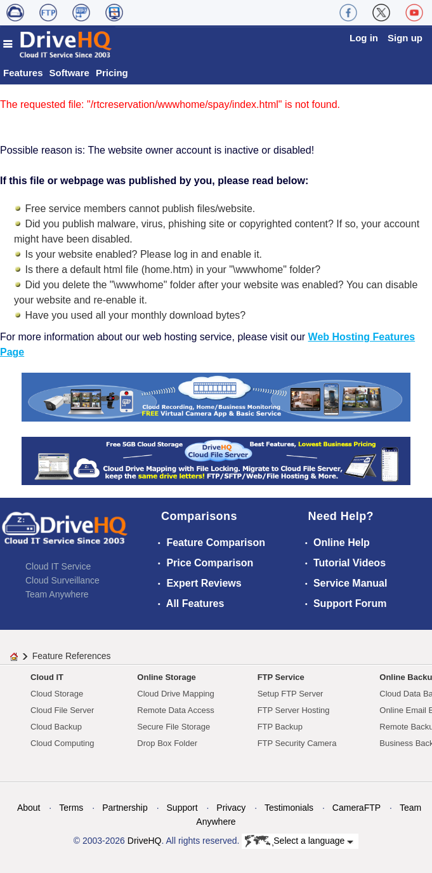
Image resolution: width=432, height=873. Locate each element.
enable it (240, 254)
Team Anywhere (57, 594)
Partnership (125, 808)
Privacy (230, 808)
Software (69, 72)
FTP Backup (280, 726)
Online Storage (166, 677)
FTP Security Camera (297, 743)
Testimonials (289, 808)
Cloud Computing (62, 743)
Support (182, 808)
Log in (364, 37)
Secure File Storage (173, 726)
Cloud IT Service (58, 566)
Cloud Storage (56, 693)
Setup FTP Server (291, 693)
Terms (71, 808)
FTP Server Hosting (294, 710)
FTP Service (281, 677)
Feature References (71, 656)
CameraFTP (356, 808)
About (29, 808)
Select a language (299, 841)
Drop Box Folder (167, 743)
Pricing (112, 72)
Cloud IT (46, 677)
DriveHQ (145, 841)
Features (23, 72)
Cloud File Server (62, 710)
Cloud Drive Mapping (175, 693)
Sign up (405, 37)
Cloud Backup (56, 726)
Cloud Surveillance (62, 580)
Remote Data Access (175, 710)
